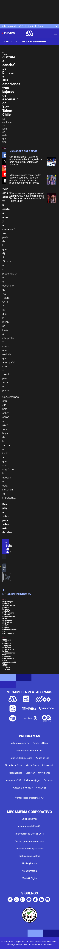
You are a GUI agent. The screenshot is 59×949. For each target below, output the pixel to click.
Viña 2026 (41, 787)
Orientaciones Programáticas (29, 848)
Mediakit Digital (29, 878)
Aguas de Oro (42, 758)
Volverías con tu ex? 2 (12, 26)
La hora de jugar (32, 780)
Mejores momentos (34, 41)
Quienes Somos (29, 819)
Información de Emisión (29, 826)
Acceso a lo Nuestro (23, 787)
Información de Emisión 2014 (29, 833)
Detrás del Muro (40, 743)
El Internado (48, 765)
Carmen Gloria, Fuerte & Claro (29, 750)
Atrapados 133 (13, 780)
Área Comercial (29, 871)
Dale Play (30, 773)
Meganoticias (15, 773)
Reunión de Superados (21, 758)
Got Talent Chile (7, 577)
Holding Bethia (29, 863)
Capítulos (10, 41)
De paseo (48, 780)
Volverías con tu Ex (20, 743)
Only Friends (44, 773)
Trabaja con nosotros (29, 856)
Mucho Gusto (32, 765)
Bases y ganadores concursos (29, 841)
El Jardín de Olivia (34, 26)
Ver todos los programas (29, 798)
